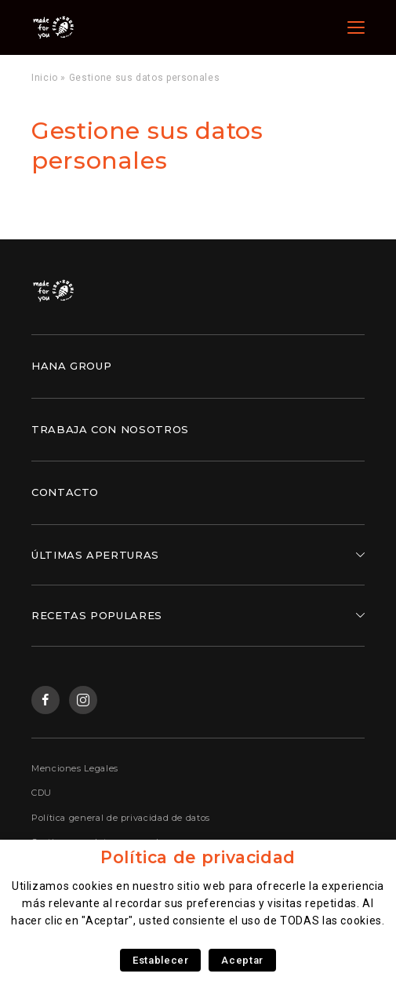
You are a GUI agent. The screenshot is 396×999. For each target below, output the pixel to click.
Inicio (44, 77)
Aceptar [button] (242, 960)
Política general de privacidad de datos (120, 817)
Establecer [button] (160, 960)
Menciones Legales (74, 768)
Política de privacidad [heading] (198, 857)
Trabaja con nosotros (110, 429)
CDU (41, 792)
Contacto (65, 492)
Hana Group (71, 365)
